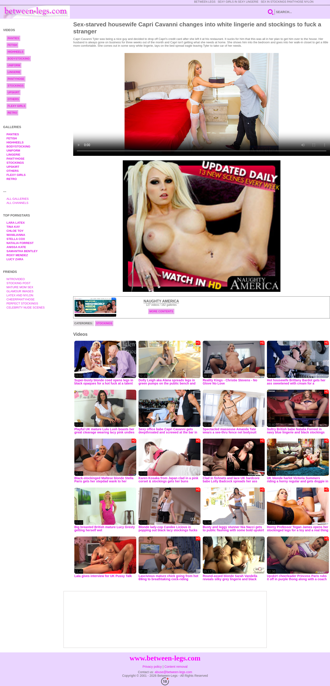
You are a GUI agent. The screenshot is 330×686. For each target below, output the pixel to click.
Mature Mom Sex (20, 287)
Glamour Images (20, 291)
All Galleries (18, 198)
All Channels (17, 203)
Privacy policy (152, 666)
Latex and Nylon (20, 295)
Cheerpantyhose (21, 299)
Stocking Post (19, 283)
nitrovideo (16, 279)
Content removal (176, 666)
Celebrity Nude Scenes (26, 307)
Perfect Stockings (22, 303)
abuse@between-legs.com (173, 672)
